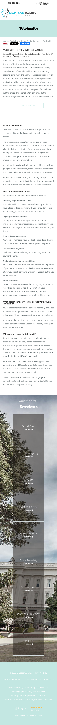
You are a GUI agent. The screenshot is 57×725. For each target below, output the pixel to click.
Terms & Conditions (12, 679)
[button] (29, 105)
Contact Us (49, 679)
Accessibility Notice (32, 679)
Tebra (40, 715)
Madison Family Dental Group (14, 41)
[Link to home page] (25, 13)
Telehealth (47, 41)
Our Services (34, 41)
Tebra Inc (28, 673)
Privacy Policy (41, 673)
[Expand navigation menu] (53, 13)
